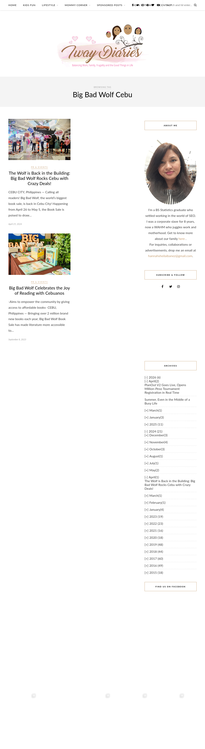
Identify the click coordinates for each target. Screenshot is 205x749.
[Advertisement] (171, 325)
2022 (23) (156, 523)
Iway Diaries (190, 741)
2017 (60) (156, 558)
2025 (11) (156, 424)
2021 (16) (156, 530)
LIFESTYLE (48, 5)
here (182, 238)
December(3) (158, 435)
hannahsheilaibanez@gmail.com (170, 256)
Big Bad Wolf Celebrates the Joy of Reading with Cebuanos (39, 291)
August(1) (156, 456)
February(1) (157, 502)
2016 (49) (156, 565)
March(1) (155, 410)
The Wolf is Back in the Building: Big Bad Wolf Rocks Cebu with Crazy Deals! (39, 178)
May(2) (154, 470)
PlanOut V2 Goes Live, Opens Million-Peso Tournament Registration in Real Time (165, 388)
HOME (12, 5)
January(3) (156, 417)
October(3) (157, 449)
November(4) (158, 442)
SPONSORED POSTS (109, 5)
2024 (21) (155, 431)
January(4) (156, 509)
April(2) (154, 381)
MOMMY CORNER (76, 5)
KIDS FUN (29, 5)
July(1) (153, 463)
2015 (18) (156, 572)
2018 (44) (156, 551)
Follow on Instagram (103, 730)
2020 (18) (156, 537)
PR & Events (39, 167)
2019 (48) (156, 544)
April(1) (154, 477)
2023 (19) (156, 516)
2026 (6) (155, 377)
